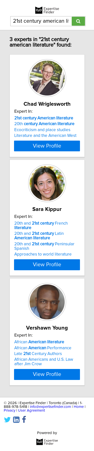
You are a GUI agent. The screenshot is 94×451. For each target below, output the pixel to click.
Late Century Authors (38, 367)
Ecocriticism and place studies (42, 130)
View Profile (47, 159)
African (39, 355)
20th (44, 124)
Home (79, 429)
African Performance (42, 361)
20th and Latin (39, 249)
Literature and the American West (45, 135)
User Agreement (31, 433)
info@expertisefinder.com (50, 429)
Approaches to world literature (43, 268)
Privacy (9, 433)
